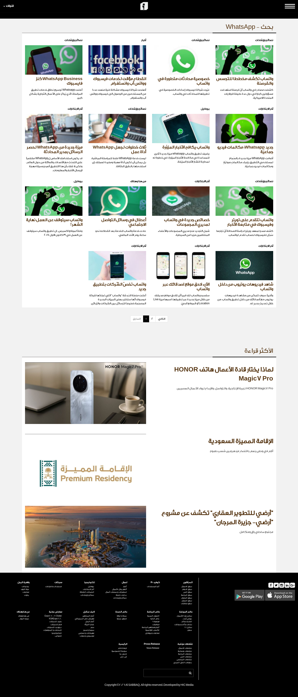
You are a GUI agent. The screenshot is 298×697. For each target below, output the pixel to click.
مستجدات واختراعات (53, 587)
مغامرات (155, 625)
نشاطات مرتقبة (185, 644)
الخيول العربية (153, 616)
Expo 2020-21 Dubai (53, 616)
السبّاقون (188, 582)
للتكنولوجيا (57, 633)
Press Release (152, 644)
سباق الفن (187, 592)
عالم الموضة (186, 612)
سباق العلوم (186, 598)
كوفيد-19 (155, 582)
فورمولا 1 (155, 622)
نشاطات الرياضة (185, 654)
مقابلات (25, 592)
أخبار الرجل (89, 622)
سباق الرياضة (186, 595)
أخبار (125, 587)
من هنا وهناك (23, 612)
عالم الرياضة (153, 612)
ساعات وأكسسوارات (183, 625)
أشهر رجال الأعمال (119, 589)
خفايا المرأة (89, 625)
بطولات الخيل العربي (182, 663)
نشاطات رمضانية (185, 651)
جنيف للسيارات (55, 622)
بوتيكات (25, 587)
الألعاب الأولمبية (152, 630)
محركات (58, 582)
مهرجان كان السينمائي (84, 619)
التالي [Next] (161, 318)
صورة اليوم (24, 619)
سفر (92, 627)
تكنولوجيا (89, 582)
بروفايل (91, 587)
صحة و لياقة (122, 616)
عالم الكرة (154, 619)
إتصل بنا (123, 654)
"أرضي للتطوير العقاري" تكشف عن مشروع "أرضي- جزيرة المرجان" (217, 518)
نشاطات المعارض (184, 660)
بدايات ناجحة (121, 595)
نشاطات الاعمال (185, 648)
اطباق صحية (122, 619)
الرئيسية (122, 644)
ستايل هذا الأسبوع (184, 616)
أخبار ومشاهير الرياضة (150, 627)
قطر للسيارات (56, 625)
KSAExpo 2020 (55, 619)
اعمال (124, 582)
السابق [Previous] (137, 318)
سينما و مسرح (88, 630)
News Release (152, 648)
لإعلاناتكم (122, 648)
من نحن (123, 657)
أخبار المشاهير (88, 616)
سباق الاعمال (186, 587)
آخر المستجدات (153, 587)
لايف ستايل (89, 612)
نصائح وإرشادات (120, 598)
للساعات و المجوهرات (52, 630)
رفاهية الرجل (23, 582)
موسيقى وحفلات (87, 636)
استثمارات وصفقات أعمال (116, 592)
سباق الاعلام (187, 589)
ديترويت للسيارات (54, 627)
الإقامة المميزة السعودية (240, 441)
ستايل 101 (188, 627)
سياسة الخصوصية (119, 651)
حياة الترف (25, 589)
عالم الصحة (121, 612)
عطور (189, 630)
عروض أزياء (187, 619)
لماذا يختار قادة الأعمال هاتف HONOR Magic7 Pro (223, 374)
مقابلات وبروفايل (152, 633)
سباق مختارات (186, 604)
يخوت (26, 595)
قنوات (8, 6)
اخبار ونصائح (187, 622)
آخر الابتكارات (88, 589)
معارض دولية (55, 612)
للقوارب (58, 636)
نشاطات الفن (186, 657)
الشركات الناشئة (87, 592)
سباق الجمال (187, 601)
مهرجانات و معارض (86, 633)
